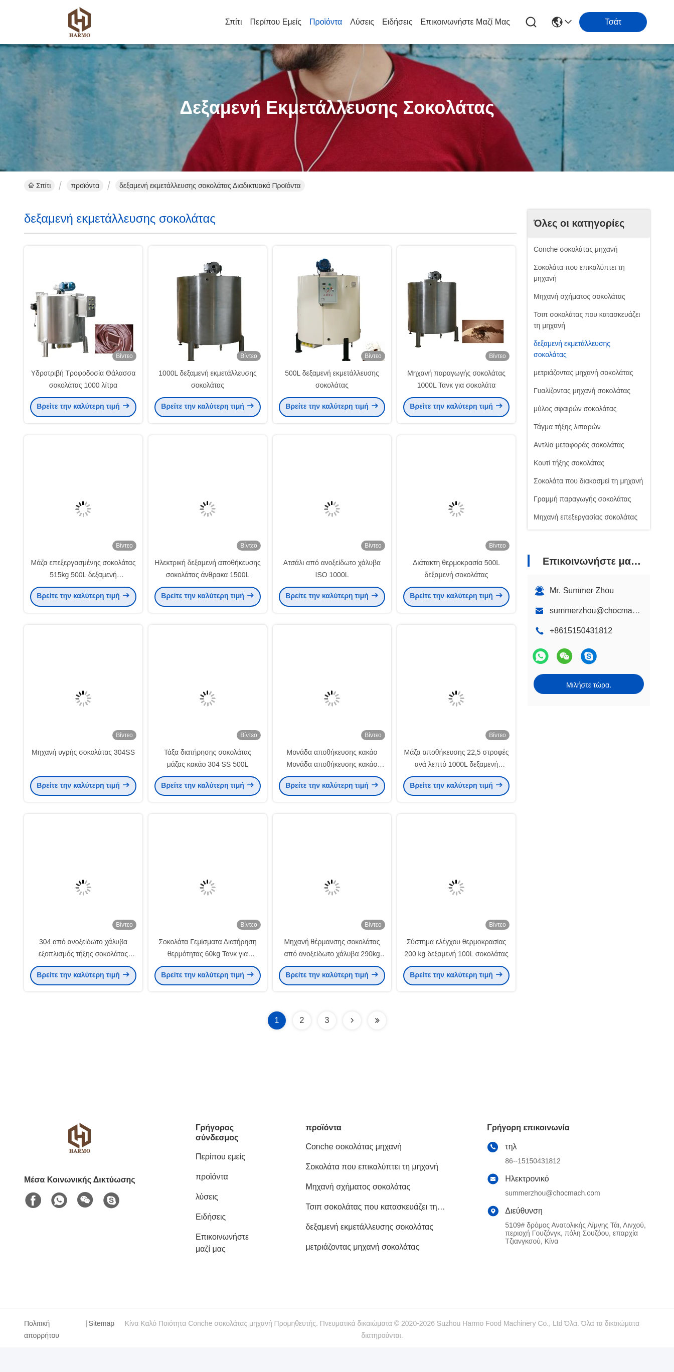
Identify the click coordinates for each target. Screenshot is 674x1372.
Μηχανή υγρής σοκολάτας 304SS (83, 770)
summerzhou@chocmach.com (604, 610)
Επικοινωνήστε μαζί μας (465, 22)
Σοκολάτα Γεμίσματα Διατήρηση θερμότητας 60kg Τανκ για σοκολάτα (207, 978)
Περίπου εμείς (275, 22)
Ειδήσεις (397, 22)
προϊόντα (325, 22)
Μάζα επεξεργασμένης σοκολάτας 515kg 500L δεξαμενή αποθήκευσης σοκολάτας (83, 587)
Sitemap (101, 1348)
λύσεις (362, 22)
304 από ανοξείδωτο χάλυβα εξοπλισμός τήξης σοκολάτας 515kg (83, 978)
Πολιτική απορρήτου (41, 1354)
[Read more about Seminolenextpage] (352, 1045)
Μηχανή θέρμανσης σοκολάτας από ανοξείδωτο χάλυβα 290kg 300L (332, 978)
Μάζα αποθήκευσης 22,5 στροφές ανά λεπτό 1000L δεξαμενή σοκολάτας (456, 782)
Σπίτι (233, 22)
